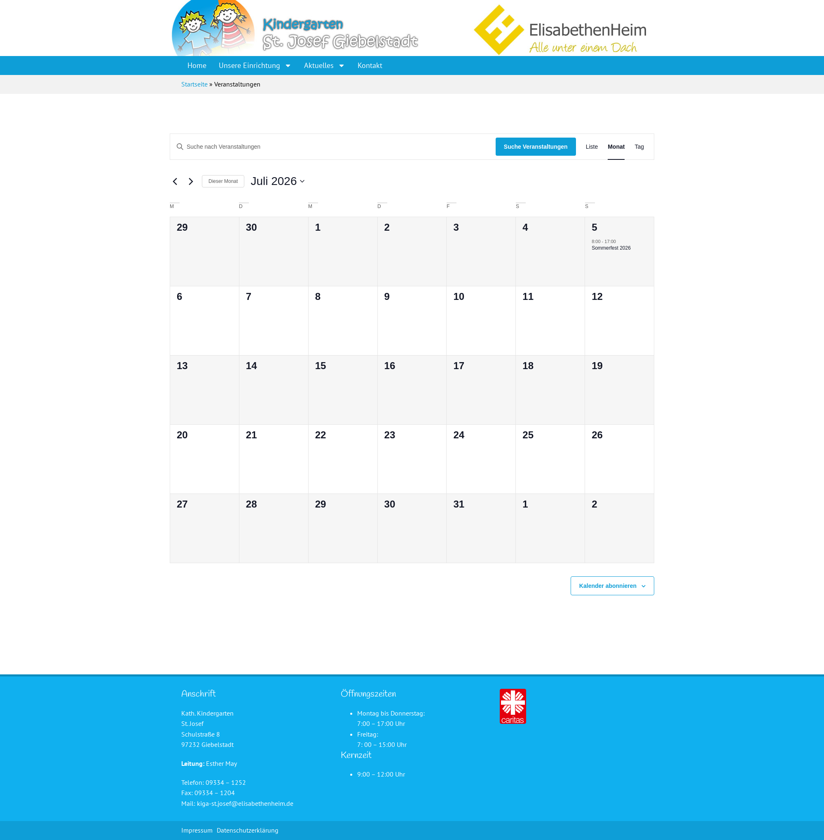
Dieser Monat (223, 181)
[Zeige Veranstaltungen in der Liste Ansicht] (592, 147)
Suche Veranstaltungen (536, 146)
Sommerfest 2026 (611, 248)
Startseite (194, 84)
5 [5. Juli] (594, 227)
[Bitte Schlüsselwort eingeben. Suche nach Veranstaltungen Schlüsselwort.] (333, 147)
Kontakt (370, 65)
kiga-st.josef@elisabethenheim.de (245, 803)
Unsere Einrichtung (255, 65)
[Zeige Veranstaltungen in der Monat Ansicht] (616, 147)
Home (196, 65)
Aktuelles (324, 65)
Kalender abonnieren (608, 586)
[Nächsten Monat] (191, 181)
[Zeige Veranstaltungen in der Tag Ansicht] (639, 147)
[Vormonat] (175, 181)
